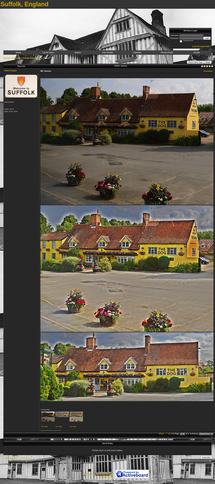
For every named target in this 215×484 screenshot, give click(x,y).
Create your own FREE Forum (98, 474)
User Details (107, 52)
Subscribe (206, 457)
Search (78, 52)
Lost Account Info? (201, 46)
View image (44, 426)
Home (18, 52)
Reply (208, 62)
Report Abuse (106, 477)
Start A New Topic (195, 62)
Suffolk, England (11, 58)
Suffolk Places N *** (31, 58)
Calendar (137, 52)
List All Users (48, 52)
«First (161, 434)
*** (212, 437)
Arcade (196, 52)
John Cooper (10, 70)
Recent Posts (167, 52)
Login (207, 38)
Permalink (208, 71)
